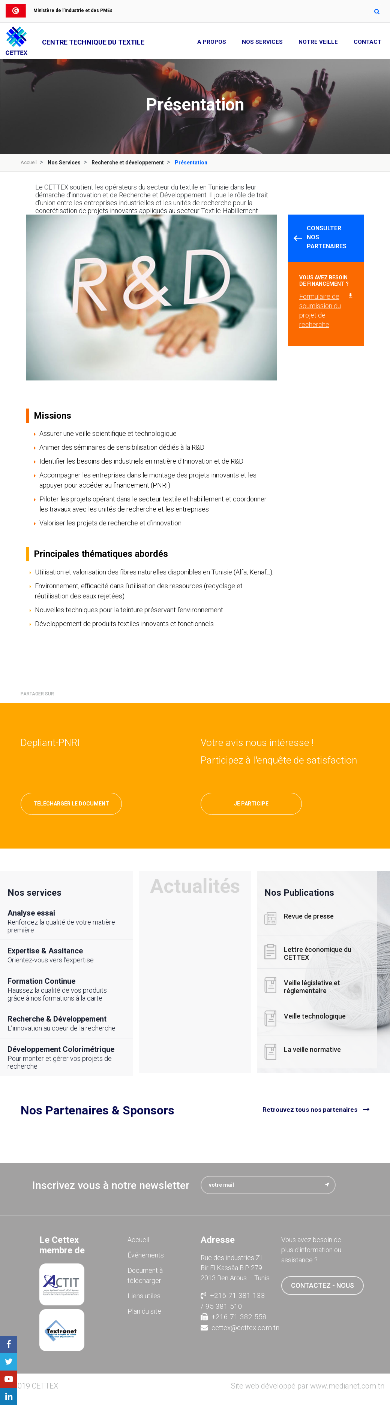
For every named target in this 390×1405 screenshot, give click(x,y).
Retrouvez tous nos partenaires (309, 1110)
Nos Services (262, 42)
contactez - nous (322, 1285)
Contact (367, 42)
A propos (211, 42)
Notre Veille (318, 42)
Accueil (29, 163)
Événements (146, 1255)
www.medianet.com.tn (347, 1385)
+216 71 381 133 (233, 1295)
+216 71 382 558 (234, 1317)
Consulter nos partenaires (326, 237)
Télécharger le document (71, 804)
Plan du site (144, 1311)
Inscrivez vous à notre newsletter (110, 1185)
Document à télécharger (145, 1275)
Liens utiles (144, 1295)
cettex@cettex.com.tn (235, 1327)
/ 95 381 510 (221, 1306)
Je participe (251, 804)
